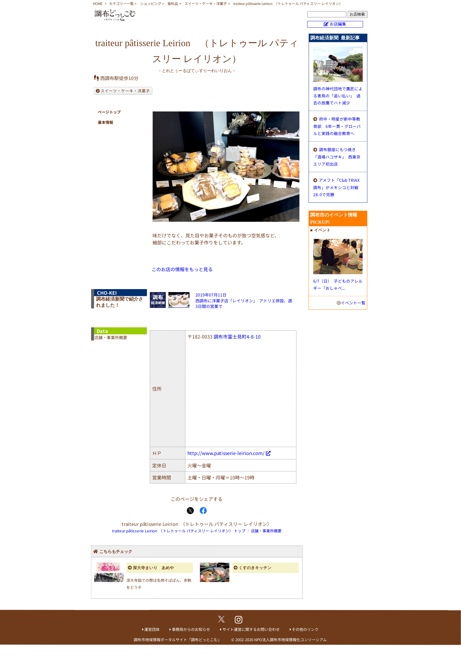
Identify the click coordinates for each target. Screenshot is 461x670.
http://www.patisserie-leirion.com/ (225, 452)
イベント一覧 (353, 303)
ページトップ (109, 112)
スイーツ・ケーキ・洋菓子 (206, 3)
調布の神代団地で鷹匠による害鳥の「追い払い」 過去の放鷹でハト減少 (338, 96)
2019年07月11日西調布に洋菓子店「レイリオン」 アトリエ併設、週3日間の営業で (243, 300)
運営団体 (152, 629)
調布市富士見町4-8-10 (237, 336)
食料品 (172, 3)
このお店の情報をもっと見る (182, 269)
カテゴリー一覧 (121, 3)
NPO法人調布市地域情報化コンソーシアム (290, 639)
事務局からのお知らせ (191, 629)
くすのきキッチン (255, 568)
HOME (98, 3)
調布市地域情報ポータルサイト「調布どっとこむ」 (178, 639)
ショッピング (150, 3)
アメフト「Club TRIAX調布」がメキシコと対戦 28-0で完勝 (338, 187)
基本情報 (105, 122)
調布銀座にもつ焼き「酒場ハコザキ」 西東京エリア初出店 (337, 156)
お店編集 (338, 24)
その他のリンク (305, 629)
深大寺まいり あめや (153, 568)
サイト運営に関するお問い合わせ (251, 629)
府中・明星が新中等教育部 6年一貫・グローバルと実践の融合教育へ (337, 126)
